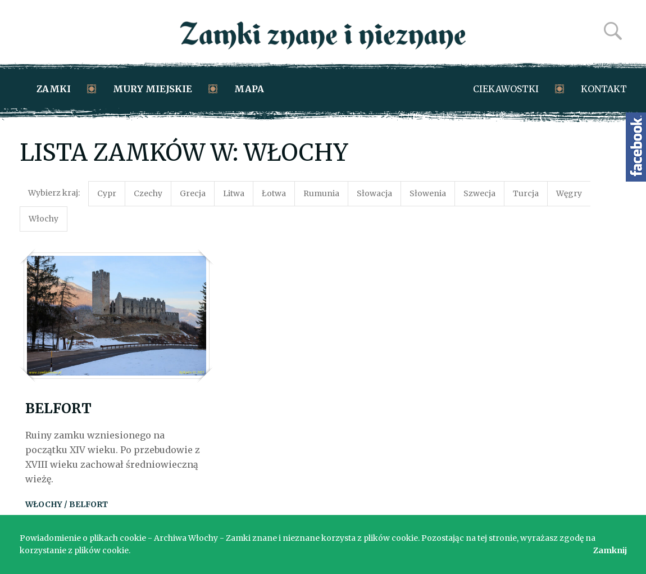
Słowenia (428, 193)
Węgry (569, 193)
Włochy (43, 219)
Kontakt (604, 88)
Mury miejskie (152, 88)
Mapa (249, 88)
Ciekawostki (506, 88)
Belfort (58, 408)
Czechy (148, 193)
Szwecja (479, 193)
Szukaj (613, 31)
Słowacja (374, 193)
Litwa (233, 193)
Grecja (193, 193)
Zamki (54, 88)
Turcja (526, 193)
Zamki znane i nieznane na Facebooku (636, 147)
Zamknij (610, 550)
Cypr (106, 193)
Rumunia (321, 193)
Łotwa (274, 193)
